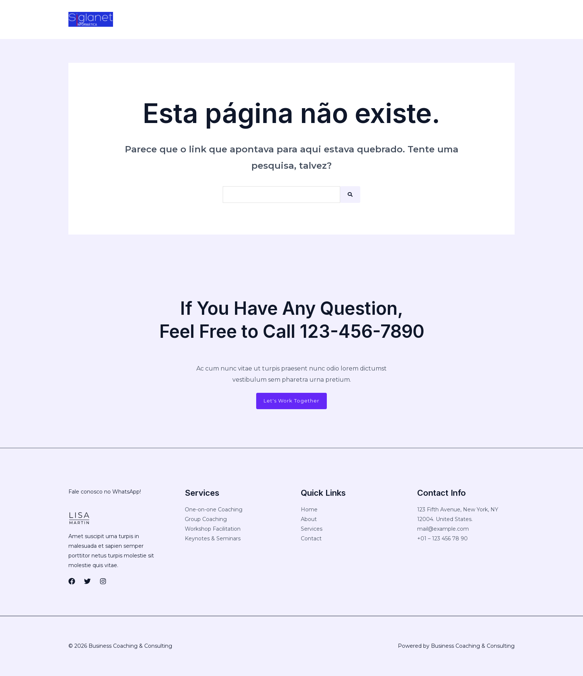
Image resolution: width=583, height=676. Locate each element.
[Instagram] (421, 19)
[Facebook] (389, 19)
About (309, 519)
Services (311, 529)
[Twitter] (405, 19)
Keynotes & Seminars (213, 539)
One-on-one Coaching (213, 510)
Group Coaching (206, 519)
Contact (311, 539)
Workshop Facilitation (213, 529)
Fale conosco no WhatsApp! (104, 492)
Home (309, 510)
